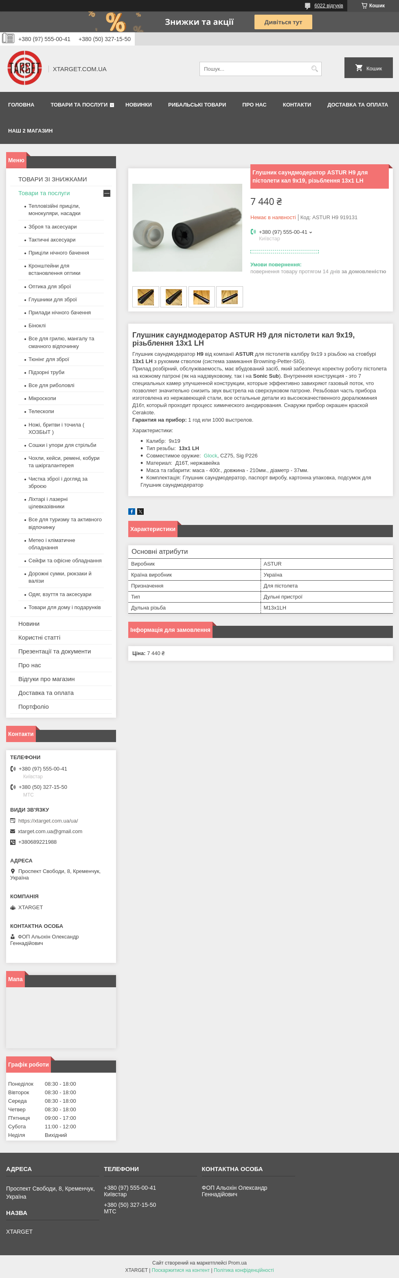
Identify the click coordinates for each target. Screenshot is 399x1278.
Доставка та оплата (357, 105)
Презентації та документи (54, 651)
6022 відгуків (328, 6)
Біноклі (37, 325)
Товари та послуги (78, 105)
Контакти (297, 105)
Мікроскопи (42, 398)
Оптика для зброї (49, 286)
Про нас (254, 105)
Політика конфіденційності (244, 1270)
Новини (28, 623)
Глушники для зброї (52, 299)
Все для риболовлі (51, 385)
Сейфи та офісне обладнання (65, 560)
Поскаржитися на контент (181, 1270)
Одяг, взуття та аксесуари (59, 594)
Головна (21, 105)
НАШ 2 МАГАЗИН (30, 131)
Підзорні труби (46, 372)
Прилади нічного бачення (59, 312)
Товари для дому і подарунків (64, 607)
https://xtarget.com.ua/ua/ (48, 821)
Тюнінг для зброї (48, 359)
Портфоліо (33, 706)
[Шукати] (314, 69)
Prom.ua (237, 1263)
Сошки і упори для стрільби (62, 445)
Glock (210, 456)
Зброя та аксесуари (52, 227)
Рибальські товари (197, 105)
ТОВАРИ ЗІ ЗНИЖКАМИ (52, 179)
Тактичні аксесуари (51, 240)
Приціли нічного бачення (58, 253)
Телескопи (41, 411)
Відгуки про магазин (46, 678)
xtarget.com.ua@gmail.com (50, 831)
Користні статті (39, 637)
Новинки (138, 105)
